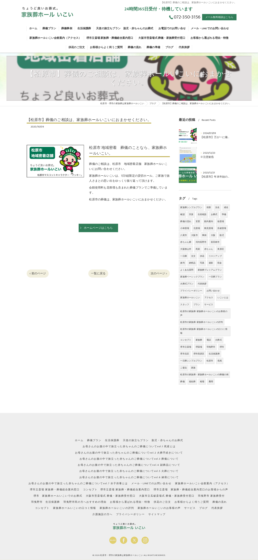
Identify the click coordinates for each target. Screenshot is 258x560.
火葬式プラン (186, 283)
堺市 (222, 347)
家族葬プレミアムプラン (210, 270)
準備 (224, 214)
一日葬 (183, 256)
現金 (219, 263)
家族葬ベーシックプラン (192, 276)
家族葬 (199, 340)
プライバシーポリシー (191, 290)
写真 (202, 263)
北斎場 (197, 228)
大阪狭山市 (185, 249)
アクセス (208, 297)
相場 (202, 381)
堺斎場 (199, 347)
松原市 (210, 361)
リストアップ (215, 256)
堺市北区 (184, 353)
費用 (211, 381)
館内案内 (208, 221)
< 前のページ (37, 273)
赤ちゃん (208, 249)
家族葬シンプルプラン (191, 207)
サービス (208, 304)
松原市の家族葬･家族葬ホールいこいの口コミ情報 (203, 331)
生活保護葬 (214, 353)
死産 (198, 249)
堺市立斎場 (185, 347)
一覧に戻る (98, 273)
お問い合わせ (213, 290)
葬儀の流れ (185, 221)
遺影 (211, 263)
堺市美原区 (199, 353)
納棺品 (192, 263)
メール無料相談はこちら (219, 17)
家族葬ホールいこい (190, 297)
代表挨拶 (202, 283)
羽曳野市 (211, 347)
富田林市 (215, 242)
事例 (204, 235)
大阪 (213, 235)
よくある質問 (186, 270)
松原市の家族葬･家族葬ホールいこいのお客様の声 (203, 313)
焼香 (209, 207)
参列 (182, 263)
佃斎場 (220, 221)
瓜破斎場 (221, 228)
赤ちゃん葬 (185, 242)
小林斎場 (184, 228)
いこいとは (223, 297)
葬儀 (182, 381)
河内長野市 (201, 242)
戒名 (226, 207)
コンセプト (185, 340)
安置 (198, 221)
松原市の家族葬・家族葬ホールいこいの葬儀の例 (204, 374)
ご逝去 (183, 368)
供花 (202, 256)
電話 (209, 340)
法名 (217, 207)
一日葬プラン (215, 276)
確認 (182, 214)
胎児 (221, 235)
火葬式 (218, 340)
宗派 (191, 214)
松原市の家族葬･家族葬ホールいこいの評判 (201, 322)
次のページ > (159, 273)
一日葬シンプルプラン (191, 361)
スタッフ (184, 304)
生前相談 (202, 214)
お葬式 (214, 214)
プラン (197, 304)
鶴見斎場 (208, 228)
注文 (193, 256)
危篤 (220, 361)
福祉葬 (192, 381)
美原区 (220, 249)
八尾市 (183, 235)
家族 (193, 368)
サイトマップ (157, 514)
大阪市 (194, 235)
